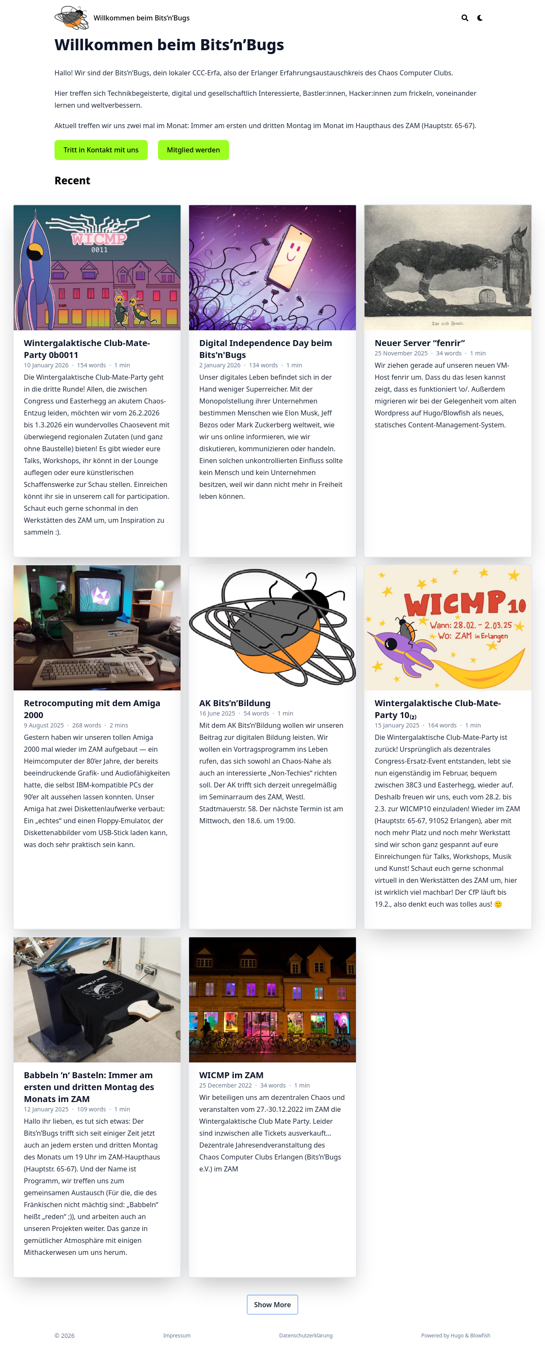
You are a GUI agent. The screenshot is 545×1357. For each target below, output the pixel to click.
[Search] (465, 17)
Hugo (457, 1335)
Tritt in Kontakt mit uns (100, 150)
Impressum (176, 1335)
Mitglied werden (193, 150)
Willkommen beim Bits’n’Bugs (141, 18)
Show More (272, 1304)
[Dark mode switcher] (480, 17)
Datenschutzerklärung (306, 1335)
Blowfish (480, 1335)
